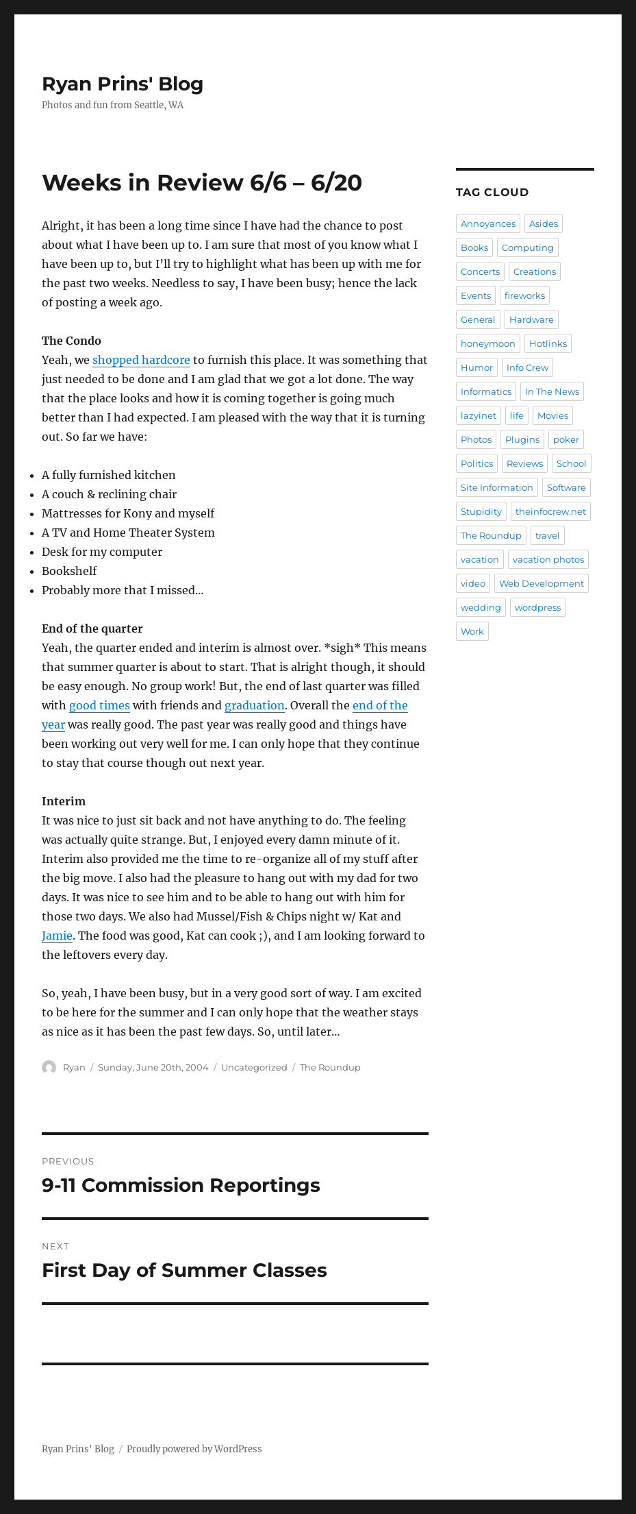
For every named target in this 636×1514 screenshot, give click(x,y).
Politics (477, 463)
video (473, 583)
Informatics (486, 391)
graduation (255, 705)
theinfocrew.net (551, 511)
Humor (477, 367)
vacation (480, 559)
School (572, 463)
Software (566, 487)
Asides (543, 223)
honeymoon (488, 343)
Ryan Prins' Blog (123, 83)
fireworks (525, 295)
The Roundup (330, 1067)
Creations (534, 271)
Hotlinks (548, 343)
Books (474, 247)
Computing (528, 247)
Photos (476, 439)
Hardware (531, 319)
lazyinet (478, 415)
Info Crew (527, 367)
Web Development (541, 583)
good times (99, 705)
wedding (481, 607)
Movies (552, 415)
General (478, 319)
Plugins (522, 439)
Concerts (480, 271)
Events (476, 295)
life (517, 415)
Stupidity (481, 511)
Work (472, 631)
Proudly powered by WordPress (194, 1449)
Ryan (74, 1067)
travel (547, 535)
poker (566, 439)
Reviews (525, 463)
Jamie (57, 935)
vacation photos (548, 559)
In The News (552, 391)
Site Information (497, 487)
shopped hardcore (141, 360)
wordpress (538, 607)
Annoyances (488, 223)
